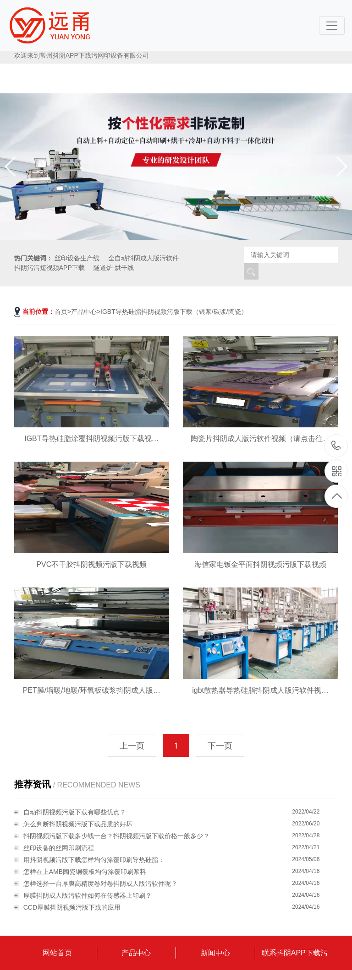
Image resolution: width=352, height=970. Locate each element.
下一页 (220, 746)
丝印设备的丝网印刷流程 (58, 847)
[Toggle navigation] (332, 25)
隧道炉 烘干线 (114, 267)
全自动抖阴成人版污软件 (143, 258)
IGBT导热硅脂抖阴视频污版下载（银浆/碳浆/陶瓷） (173, 311)
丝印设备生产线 (77, 258)
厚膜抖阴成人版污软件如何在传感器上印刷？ (87, 895)
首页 (61, 311)
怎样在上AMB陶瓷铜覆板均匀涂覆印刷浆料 (84, 871)
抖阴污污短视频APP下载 (49, 267)
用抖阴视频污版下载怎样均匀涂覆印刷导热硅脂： (94, 859)
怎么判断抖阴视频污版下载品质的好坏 (77, 824)
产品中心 (84, 311)
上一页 (132, 746)
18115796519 (336, 445)
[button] (341, 166)
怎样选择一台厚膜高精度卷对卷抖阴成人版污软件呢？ (100, 883)
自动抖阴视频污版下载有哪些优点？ (74, 812)
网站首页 (57, 953)
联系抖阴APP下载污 (295, 953)
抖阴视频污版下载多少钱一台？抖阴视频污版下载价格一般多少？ (116, 836)
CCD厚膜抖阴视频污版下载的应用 (72, 907)
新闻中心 (215, 953)
